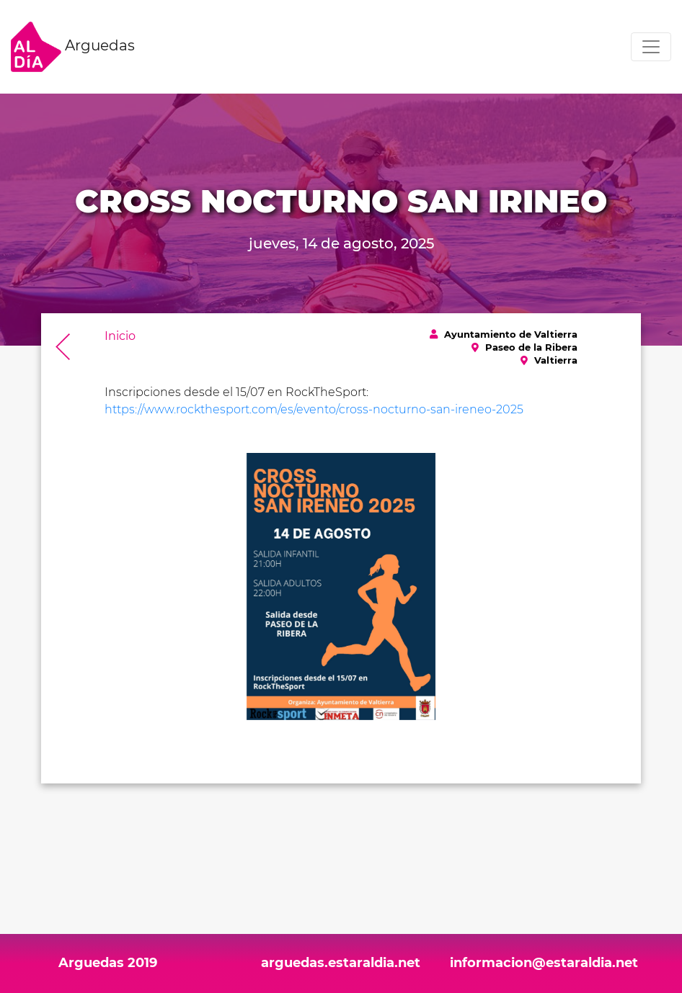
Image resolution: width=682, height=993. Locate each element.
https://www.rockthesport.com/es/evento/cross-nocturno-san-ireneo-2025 (314, 409)
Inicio (120, 336)
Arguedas (73, 47)
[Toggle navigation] (651, 46)
